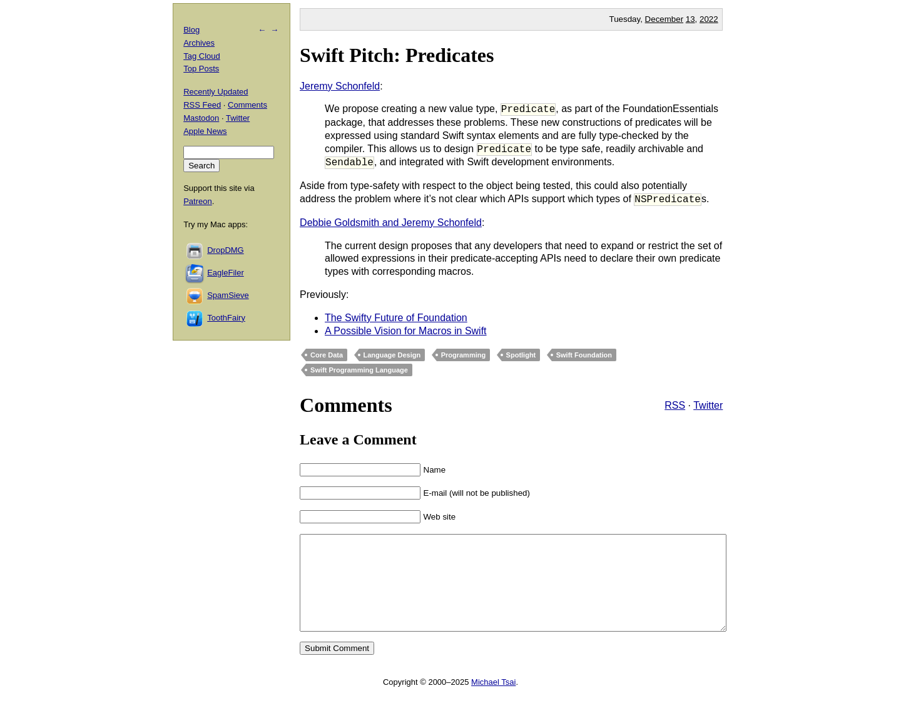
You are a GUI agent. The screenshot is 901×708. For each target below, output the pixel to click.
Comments (247, 105)
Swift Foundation (584, 355)
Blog (191, 29)
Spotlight (521, 355)
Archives (199, 43)
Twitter (708, 405)
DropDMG (225, 250)
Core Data (326, 355)
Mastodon (201, 118)
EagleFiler (225, 272)
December (664, 19)
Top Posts (201, 68)
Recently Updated (215, 91)
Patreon (197, 201)
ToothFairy (226, 317)
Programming (463, 355)
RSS (674, 405)
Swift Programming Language (359, 370)
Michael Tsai (493, 700)
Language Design (392, 355)
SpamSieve (227, 295)
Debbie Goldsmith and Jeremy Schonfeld (391, 222)
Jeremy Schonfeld (340, 86)
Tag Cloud (201, 56)
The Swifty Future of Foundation (396, 317)
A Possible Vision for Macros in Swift (405, 331)
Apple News (205, 131)
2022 (709, 19)
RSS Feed (202, 105)
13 (690, 19)
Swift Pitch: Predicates (397, 55)
